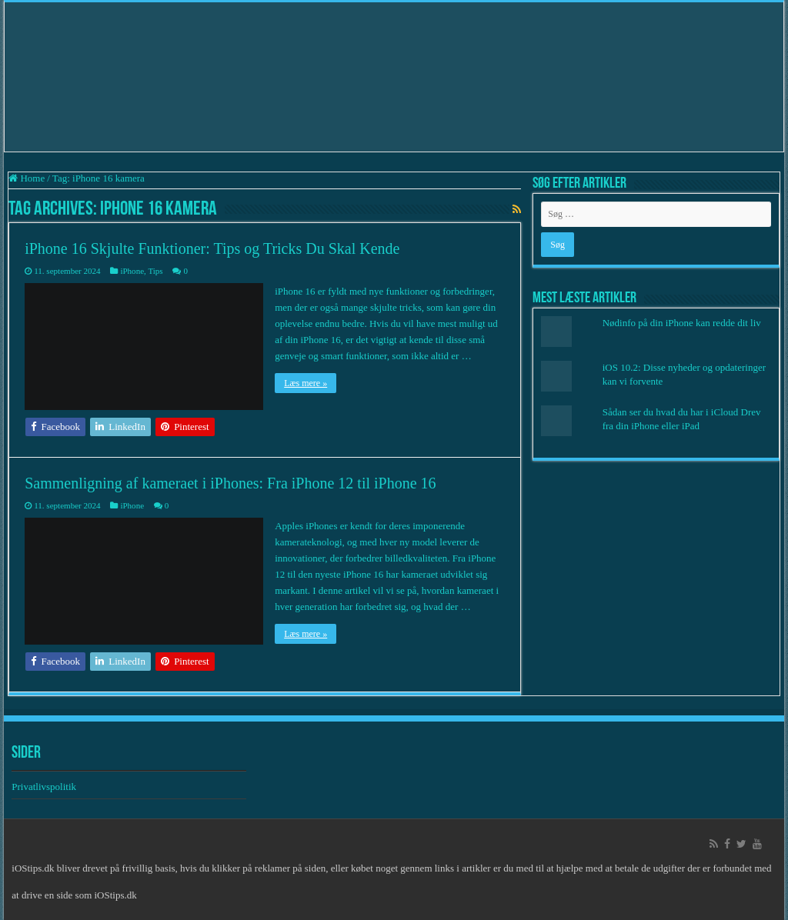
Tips (155, 270)
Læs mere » (305, 383)
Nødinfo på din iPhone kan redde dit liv (682, 322)
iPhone (132, 270)
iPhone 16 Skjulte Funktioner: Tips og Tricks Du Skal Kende (212, 248)
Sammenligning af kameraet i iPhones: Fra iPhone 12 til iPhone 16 (230, 483)
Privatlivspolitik (45, 786)
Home (26, 178)
